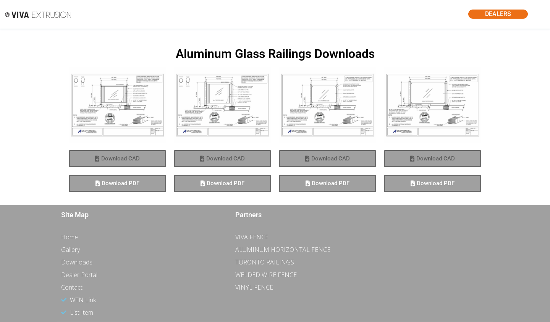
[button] (117, 158)
